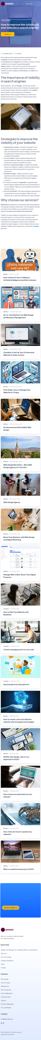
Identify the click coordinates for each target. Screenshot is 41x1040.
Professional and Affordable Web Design (17, 428)
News (2, 964)
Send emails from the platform (16, 684)
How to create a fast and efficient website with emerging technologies (18, 720)
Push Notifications (6, 993)
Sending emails (5, 997)
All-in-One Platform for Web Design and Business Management (18, 316)
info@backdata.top (7, 1019)
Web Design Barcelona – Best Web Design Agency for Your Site (17, 466)
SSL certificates (6, 1007)
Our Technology (6, 957)
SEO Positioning (6, 990)
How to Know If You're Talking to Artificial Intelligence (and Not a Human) (19, 278)
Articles (5, 274)
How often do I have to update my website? (17, 833)
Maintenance (5, 986)
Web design (4, 979)
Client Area (28, 4)
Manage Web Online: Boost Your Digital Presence (19, 576)
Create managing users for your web (18, 649)
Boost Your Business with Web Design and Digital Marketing (19, 538)
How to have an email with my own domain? (17, 795)
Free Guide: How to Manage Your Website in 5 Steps (17, 391)
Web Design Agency (11, 502)
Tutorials (6, 609)
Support (3, 1000)
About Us (4, 953)
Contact (7, 34)
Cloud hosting (5, 983)
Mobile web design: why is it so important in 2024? (16, 758)
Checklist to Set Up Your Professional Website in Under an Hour (18, 353)
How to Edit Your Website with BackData (16, 613)
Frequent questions (7, 960)
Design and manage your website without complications (19, 950)
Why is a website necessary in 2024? (18, 869)
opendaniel (11, 1034)
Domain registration (7, 1004)
